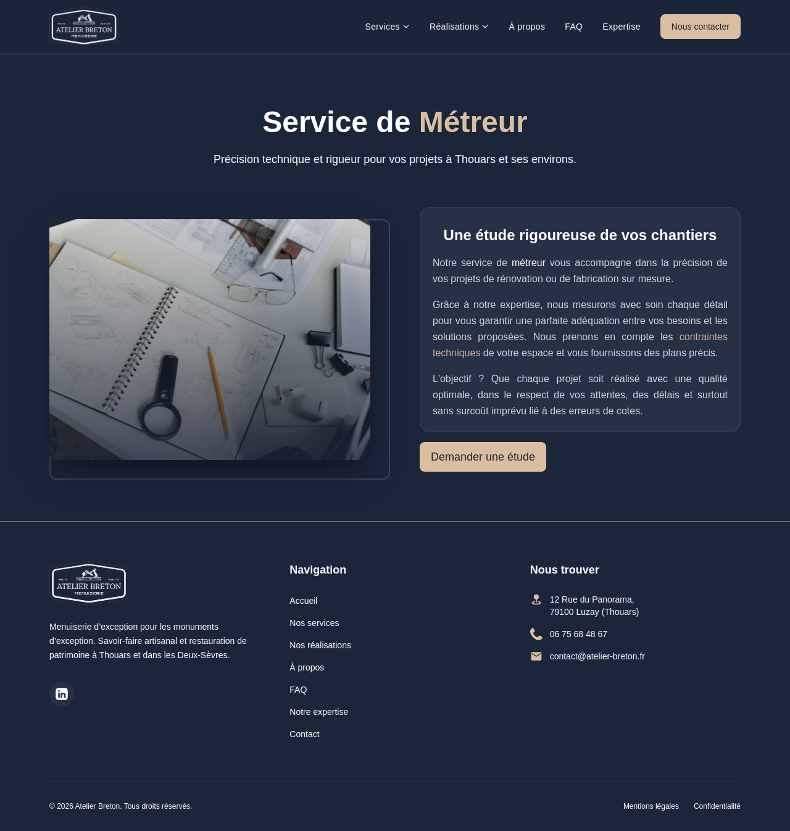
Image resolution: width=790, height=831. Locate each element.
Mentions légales (651, 806)
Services (387, 26)
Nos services (314, 623)
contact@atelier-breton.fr (587, 656)
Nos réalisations (320, 645)
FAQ (574, 26)
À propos (527, 26)
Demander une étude (483, 457)
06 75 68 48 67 (568, 634)
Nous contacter (701, 26)
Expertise (621, 26)
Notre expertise (318, 712)
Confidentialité (717, 806)
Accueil (303, 601)
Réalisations (459, 26)
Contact (304, 734)
